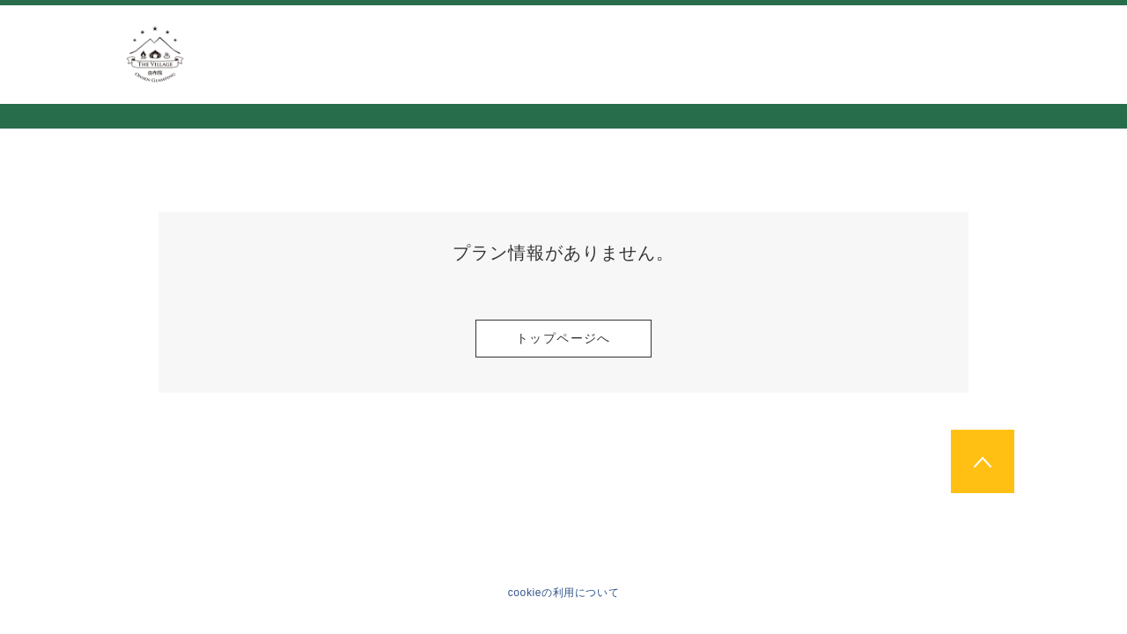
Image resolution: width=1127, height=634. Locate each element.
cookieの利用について (564, 592)
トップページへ (563, 338)
